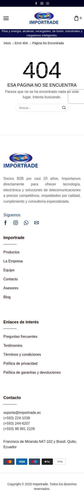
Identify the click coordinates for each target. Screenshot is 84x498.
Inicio (7, 43)
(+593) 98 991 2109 (19, 429)
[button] (6, 18)
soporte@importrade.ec (22, 413)
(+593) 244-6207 (16, 423)
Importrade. (41, 484)
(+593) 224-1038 (16, 418)
